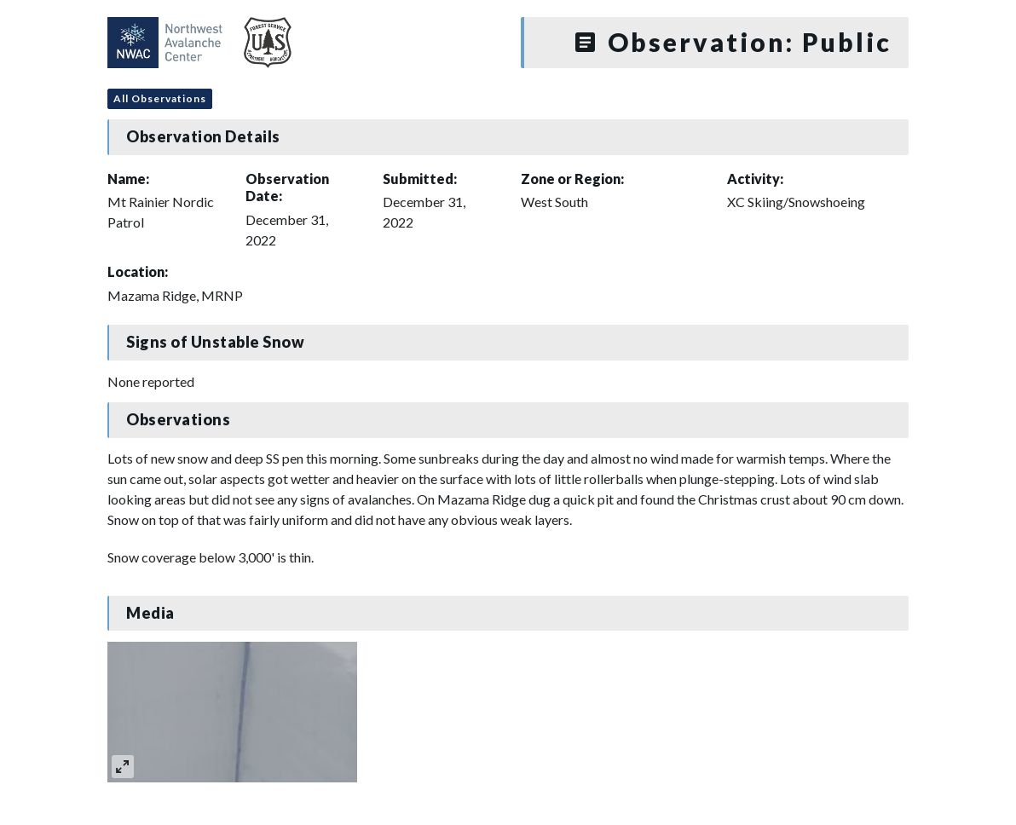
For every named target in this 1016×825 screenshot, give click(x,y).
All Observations (159, 98)
